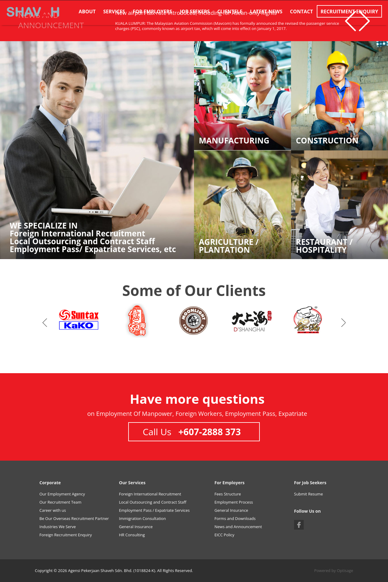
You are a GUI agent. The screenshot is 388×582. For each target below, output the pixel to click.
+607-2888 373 (209, 432)
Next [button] (343, 323)
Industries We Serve (57, 526)
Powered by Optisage (333, 570)
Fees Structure (228, 494)
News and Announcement (238, 526)
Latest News (266, 11)
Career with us (52, 510)
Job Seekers (195, 11)
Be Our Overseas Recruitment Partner (74, 518)
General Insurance (136, 526)
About (87, 11)
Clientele (229, 11)
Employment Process (234, 502)
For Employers (152, 11)
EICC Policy (225, 535)
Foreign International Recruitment (150, 494)
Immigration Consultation (142, 518)
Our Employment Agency (62, 494)
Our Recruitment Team (60, 502)
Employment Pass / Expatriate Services (154, 510)
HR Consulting (132, 535)
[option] (79, 321)
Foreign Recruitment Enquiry (65, 535)
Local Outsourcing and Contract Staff (152, 502)
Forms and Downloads (235, 518)
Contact (301, 11)
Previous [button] (350, 21)
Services (114, 11)
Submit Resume (308, 494)
